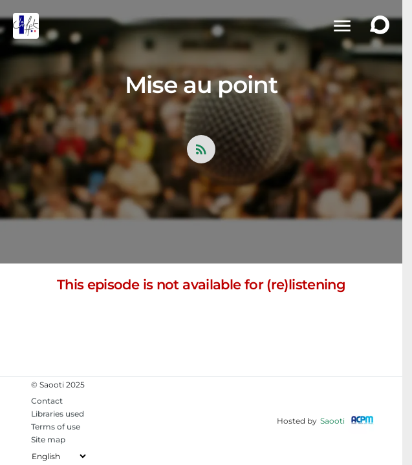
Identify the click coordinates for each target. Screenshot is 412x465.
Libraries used (57, 413)
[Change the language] (58, 456)
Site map (48, 439)
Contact (47, 401)
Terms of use (55, 426)
